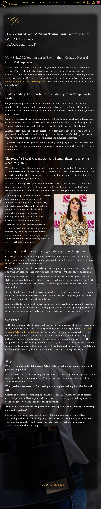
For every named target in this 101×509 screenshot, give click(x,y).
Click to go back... (53, 485)
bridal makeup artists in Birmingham (25, 81)
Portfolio (45, 3)
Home (25, 3)
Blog (66, 3)
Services (57, 3)
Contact (76, 3)
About (34, 3)
